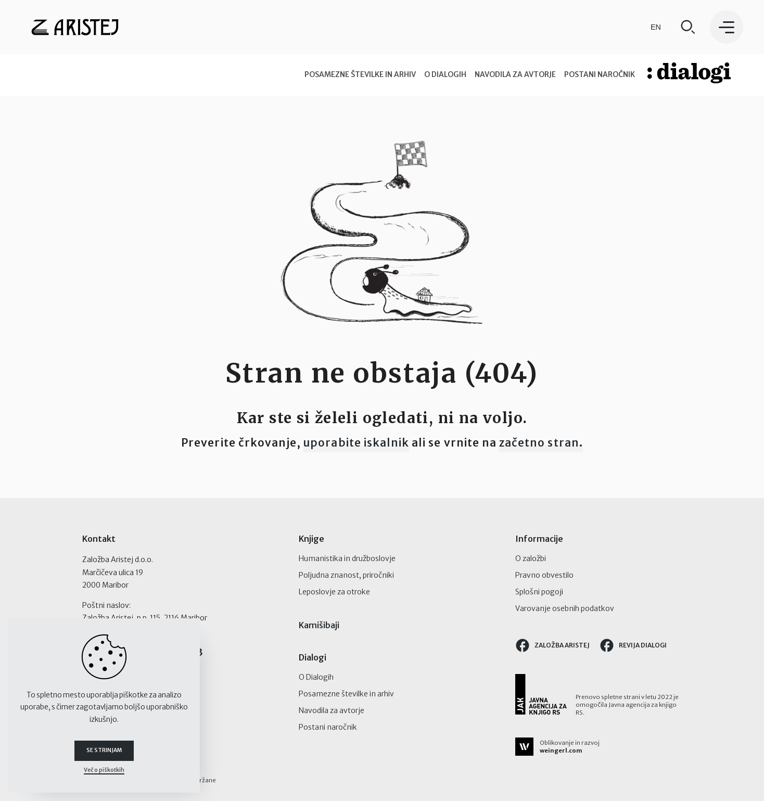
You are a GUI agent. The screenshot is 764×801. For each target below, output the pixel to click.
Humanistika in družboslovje (347, 558)
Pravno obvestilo (544, 575)
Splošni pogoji (539, 591)
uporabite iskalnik (356, 443)
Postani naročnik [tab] (599, 74)
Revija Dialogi (633, 645)
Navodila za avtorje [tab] (515, 74)
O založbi (530, 558)
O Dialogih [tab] (445, 74)
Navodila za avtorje (331, 710)
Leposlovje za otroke (334, 591)
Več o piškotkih (104, 770)
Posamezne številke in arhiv (346, 693)
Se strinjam (104, 751)
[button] (726, 27)
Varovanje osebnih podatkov (564, 608)
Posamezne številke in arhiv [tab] (360, 74)
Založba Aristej (552, 645)
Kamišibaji (319, 625)
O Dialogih (316, 677)
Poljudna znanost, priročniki (346, 575)
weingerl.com (561, 750)
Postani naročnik (328, 727)
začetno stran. (541, 443)
